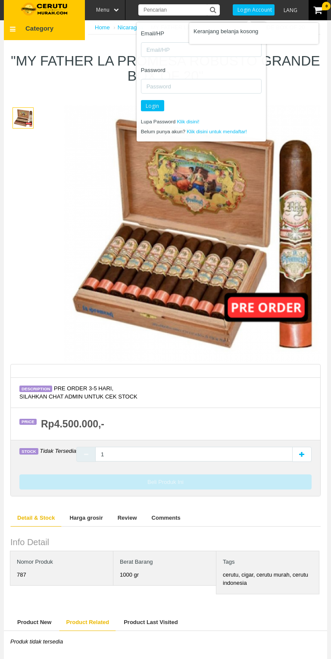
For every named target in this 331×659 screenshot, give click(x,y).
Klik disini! (188, 121)
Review (127, 518)
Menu (102, 9)
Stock (29, 451)
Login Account (254, 9)
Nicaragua (130, 27)
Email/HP (152, 33)
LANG (290, 10)
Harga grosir (86, 518)
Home (102, 27)
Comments (166, 518)
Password (153, 70)
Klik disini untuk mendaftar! (217, 131)
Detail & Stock (36, 518)
